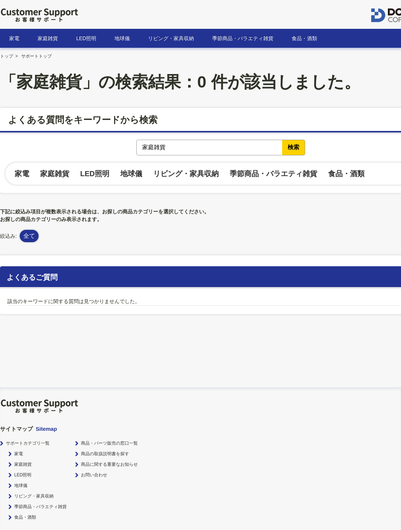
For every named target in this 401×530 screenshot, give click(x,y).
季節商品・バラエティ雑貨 (242, 38)
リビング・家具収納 (171, 38)
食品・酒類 (304, 38)
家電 (14, 38)
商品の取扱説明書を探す (105, 453)
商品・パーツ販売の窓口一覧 (109, 443)
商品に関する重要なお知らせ (109, 464)
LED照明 (86, 38)
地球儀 (122, 38)
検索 (293, 147)
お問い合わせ (94, 474)
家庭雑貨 (48, 38)
